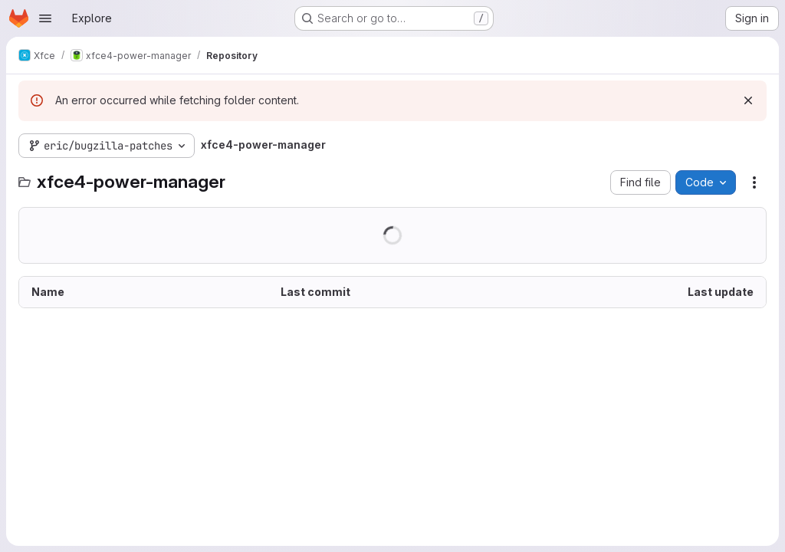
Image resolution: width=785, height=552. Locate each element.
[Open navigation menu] (45, 18)
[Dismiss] (748, 100)
